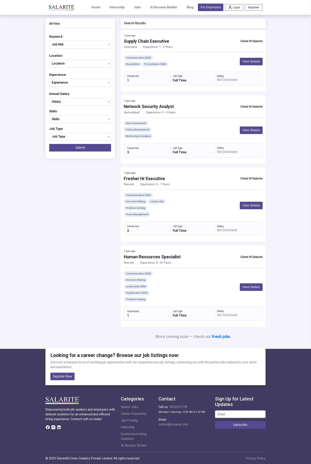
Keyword (55, 37)
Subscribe (240, 425)
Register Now (62, 376)
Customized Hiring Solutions (134, 436)
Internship (117, 7)
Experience (57, 75)
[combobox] (80, 45)
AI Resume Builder (164, 7)
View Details (251, 61)
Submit (80, 148)
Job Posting (129, 420)
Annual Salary (59, 94)
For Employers (211, 7)
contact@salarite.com (173, 424)
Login (234, 7)
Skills (53, 111)
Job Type (56, 129)
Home (96, 7)
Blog (190, 7)
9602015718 (178, 407)
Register (253, 7)
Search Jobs (129, 407)
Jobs (137, 7)
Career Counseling (133, 414)
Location (55, 56)
